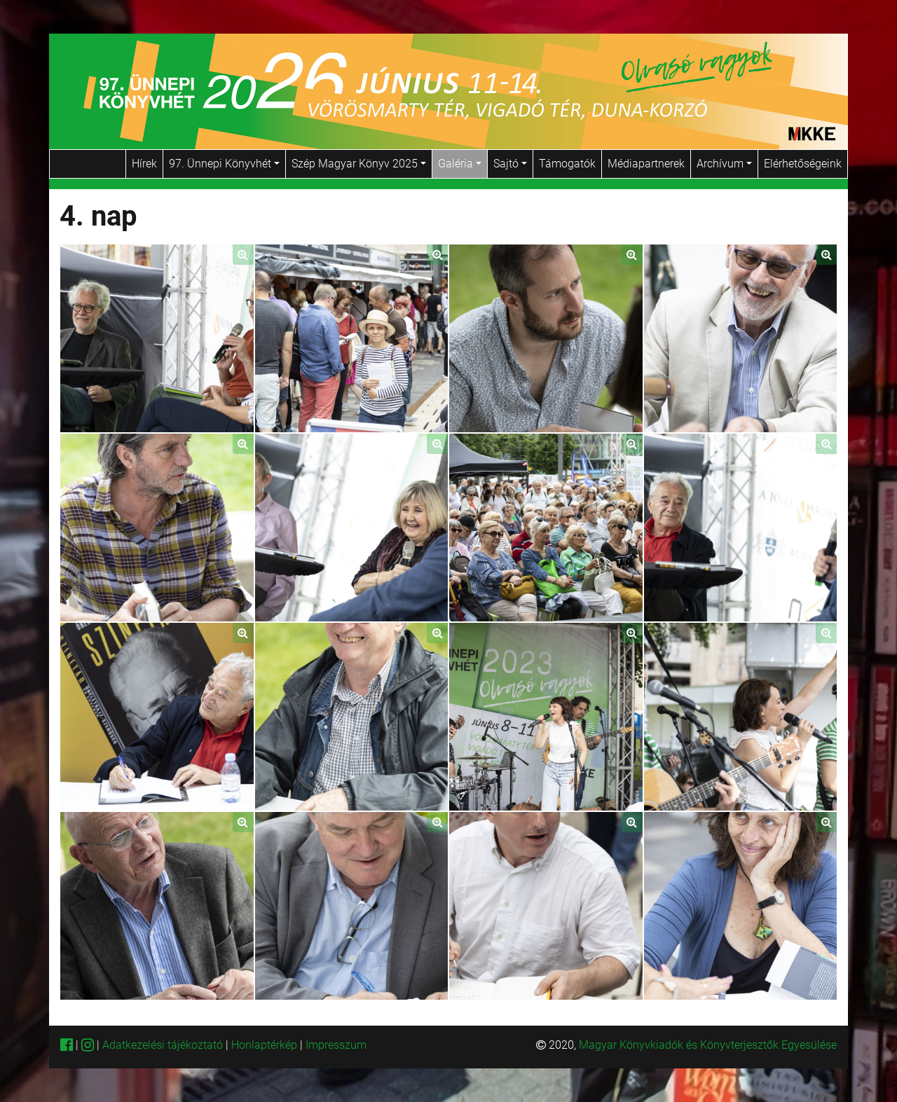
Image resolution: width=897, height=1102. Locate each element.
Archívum (724, 163)
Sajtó (510, 163)
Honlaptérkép (265, 1045)
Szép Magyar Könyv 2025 (359, 163)
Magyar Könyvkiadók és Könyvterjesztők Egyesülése (708, 1045)
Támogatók (567, 163)
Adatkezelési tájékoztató (162, 1045)
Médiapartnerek (646, 163)
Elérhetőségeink (803, 163)
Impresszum (336, 1045)
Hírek (144, 163)
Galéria (459, 163)
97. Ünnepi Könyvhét (224, 163)
